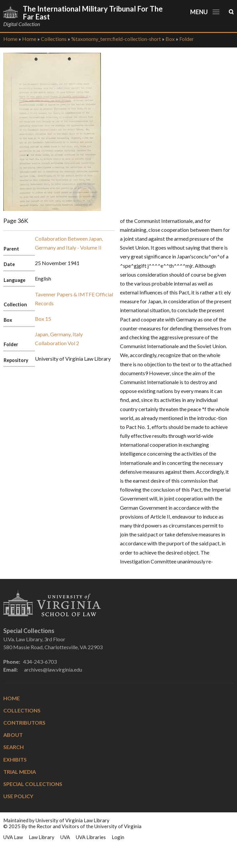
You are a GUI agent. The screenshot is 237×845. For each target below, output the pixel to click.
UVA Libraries (91, 837)
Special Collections (32, 784)
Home (10, 39)
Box (170, 39)
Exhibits (15, 759)
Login (118, 837)
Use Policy (18, 796)
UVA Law (13, 837)
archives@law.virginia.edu (53, 669)
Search (13, 747)
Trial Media (19, 772)
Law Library (41, 837)
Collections (54, 39)
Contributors (24, 722)
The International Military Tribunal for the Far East (93, 12)
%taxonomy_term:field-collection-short (116, 39)
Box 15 (43, 319)
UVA (65, 837)
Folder (186, 39)
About (13, 735)
